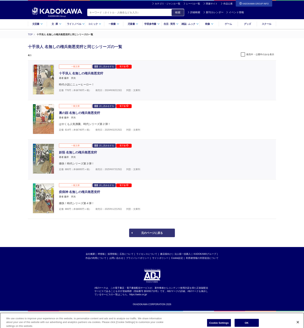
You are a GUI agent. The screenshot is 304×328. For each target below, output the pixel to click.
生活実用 (171, 23)
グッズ (247, 23)
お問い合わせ (116, 258)
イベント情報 (235, 12)
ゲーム (228, 23)
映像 (209, 23)
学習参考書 (152, 23)
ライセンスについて (146, 254)
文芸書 (37, 23)
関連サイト (212, 3)
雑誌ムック (190, 23)
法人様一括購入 (182, 254)
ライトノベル (76, 23)
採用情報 (112, 254)
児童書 (133, 23)
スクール (266, 23)
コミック (94, 23)
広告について (127, 254)
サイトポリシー (160, 258)
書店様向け (166, 254)
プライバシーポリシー (137, 258)
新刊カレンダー (213, 12)
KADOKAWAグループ (205, 254)
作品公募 (228, 3)
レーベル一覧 (193, 3)
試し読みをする (104, 66)
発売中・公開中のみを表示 (260, 54)
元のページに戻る (152, 232)
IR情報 (101, 254)
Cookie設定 (177, 258)
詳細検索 (193, 12)
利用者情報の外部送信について (202, 258)
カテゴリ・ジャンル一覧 (167, 3)
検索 (177, 12)
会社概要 (90, 254)
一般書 (114, 23)
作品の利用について (96, 258)
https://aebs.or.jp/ (138, 294)
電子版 (123, 66)
